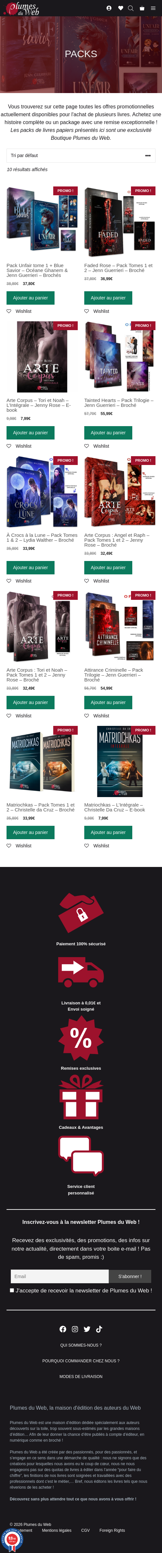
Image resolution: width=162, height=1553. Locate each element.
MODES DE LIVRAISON (80, 1376)
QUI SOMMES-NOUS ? (81, 1345)
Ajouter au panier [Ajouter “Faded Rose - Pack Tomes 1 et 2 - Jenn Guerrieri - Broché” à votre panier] (108, 297)
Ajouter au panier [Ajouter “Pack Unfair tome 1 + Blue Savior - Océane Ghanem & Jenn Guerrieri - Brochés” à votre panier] (30, 297)
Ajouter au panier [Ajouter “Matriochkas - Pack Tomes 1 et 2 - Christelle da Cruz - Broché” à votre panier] (30, 832)
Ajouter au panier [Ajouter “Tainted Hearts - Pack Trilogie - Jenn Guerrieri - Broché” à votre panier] (108, 432)
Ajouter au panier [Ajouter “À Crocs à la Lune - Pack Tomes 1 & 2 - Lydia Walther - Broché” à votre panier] (30, 567)
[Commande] (81, 156)
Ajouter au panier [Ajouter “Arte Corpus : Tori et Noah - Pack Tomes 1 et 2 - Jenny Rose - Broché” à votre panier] (30, 702)
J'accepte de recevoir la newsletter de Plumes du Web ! (81, 1291)
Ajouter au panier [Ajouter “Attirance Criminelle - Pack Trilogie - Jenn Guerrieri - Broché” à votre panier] (108, 702)
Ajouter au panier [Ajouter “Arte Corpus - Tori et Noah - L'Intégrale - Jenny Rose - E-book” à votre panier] (30, 432)
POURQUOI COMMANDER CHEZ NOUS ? (81, 1361)
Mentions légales (57, 1530)
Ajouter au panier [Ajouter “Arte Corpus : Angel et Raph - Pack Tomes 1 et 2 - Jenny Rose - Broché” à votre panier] (108, 567)
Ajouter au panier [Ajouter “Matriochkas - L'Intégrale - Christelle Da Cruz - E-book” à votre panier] (108, 832)
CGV (85, 1530)
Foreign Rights (112, 1530)
